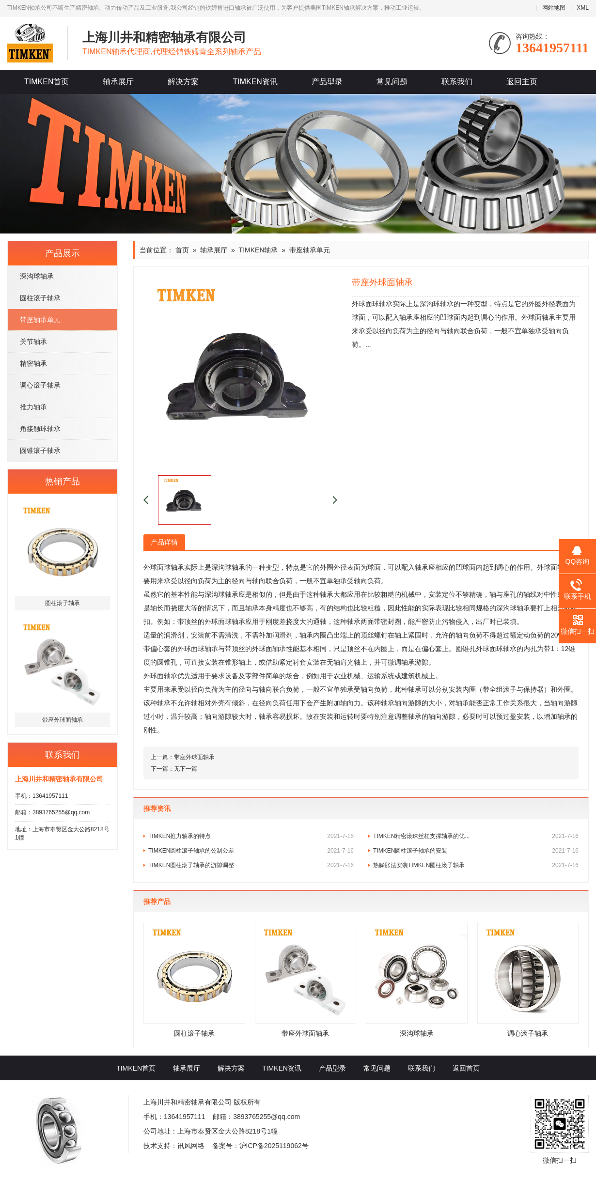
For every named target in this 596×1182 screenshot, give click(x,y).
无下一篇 (185, 768)
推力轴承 (33, 407)
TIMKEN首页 (46, 82)
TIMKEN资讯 (255, 82)
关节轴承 (33, 341)
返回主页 (521, 82)
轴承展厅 (118, 82)
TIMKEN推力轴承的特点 (251, 836)
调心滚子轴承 (40, 385)
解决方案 (183, 82)
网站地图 (553, 7)
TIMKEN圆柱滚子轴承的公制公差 (251, 850)
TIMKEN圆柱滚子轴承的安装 (476, 850)
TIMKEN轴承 (258, 250)
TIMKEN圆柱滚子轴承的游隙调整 (251, 865)
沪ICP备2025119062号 (274, 1146)
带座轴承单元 (40, 320)
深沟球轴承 (37, 276)
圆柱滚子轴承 (40, 298)
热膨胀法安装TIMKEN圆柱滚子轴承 (476, 865)
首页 (182, 250)
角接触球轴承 (40, 429)
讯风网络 (190, 1146)
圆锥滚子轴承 (40, 450)
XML (583, 7)
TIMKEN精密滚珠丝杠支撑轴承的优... (476, 836)
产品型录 (327, 82)
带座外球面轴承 (194, 757)
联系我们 (456, 82)
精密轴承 (33, 363)
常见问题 (392, 82)
